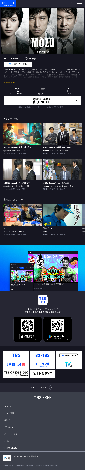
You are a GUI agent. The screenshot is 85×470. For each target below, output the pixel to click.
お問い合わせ (8, 427)
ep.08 (45, 232)
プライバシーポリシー (12, 434)
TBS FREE (4, 2)
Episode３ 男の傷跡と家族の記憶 (55, 151)
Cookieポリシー (9, 441)
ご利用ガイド (8, 406)
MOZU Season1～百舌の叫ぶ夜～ (17, 147)
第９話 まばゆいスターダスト (14, 232)
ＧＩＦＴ (7, 228)
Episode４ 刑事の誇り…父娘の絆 (16, 151)
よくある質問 (8, 413)
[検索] (72, 3)
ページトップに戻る (42, 387)
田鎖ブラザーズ (49, 228)
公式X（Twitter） (11, 448)
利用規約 (6, 420)
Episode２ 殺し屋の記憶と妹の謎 (16, 186)
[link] (22, 134)
